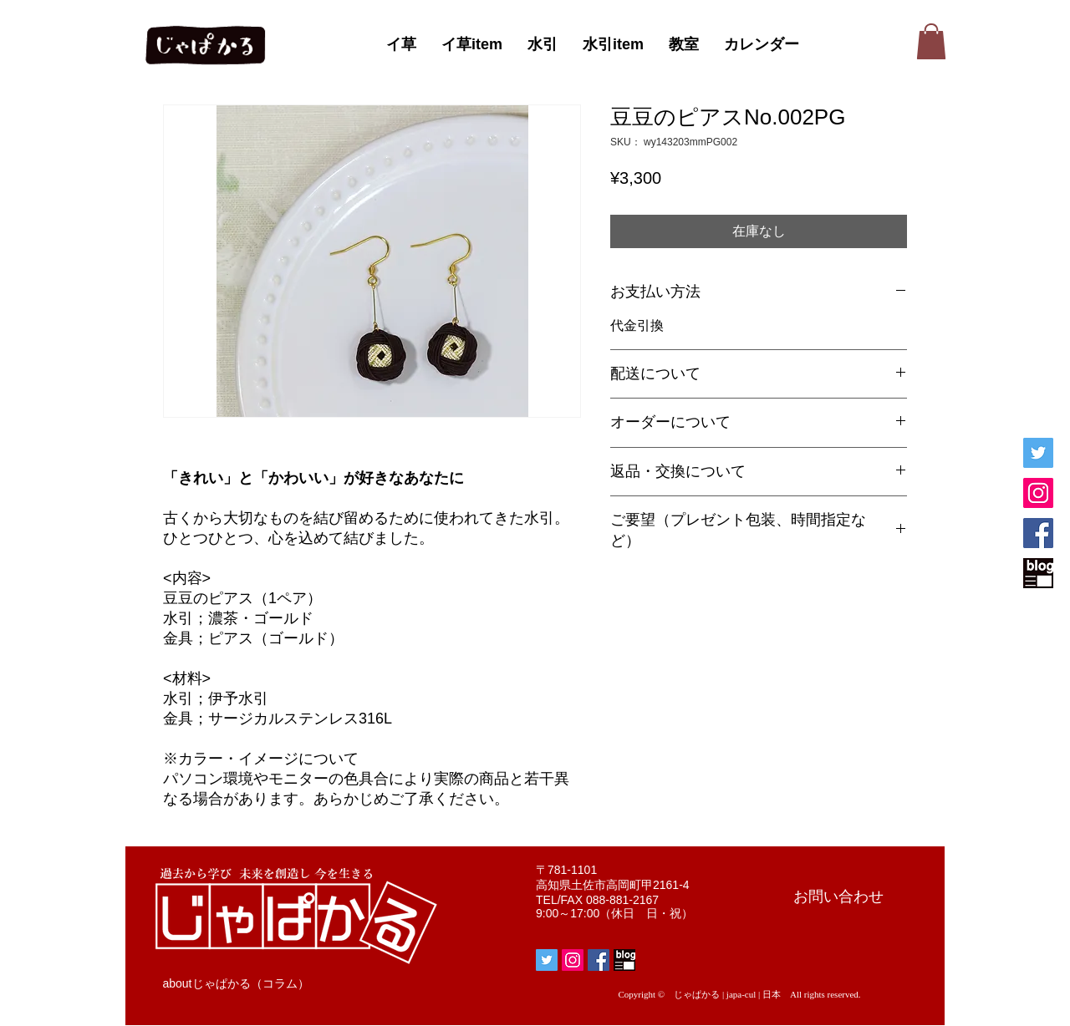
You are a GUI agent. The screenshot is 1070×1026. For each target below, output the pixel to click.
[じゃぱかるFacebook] (1038, 533)
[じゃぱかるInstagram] (1038, 493)
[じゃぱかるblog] (1038, 573)
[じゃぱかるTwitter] (1038, 453)
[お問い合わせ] (838, 897)
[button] (931, 41)
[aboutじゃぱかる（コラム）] (235, 984)
